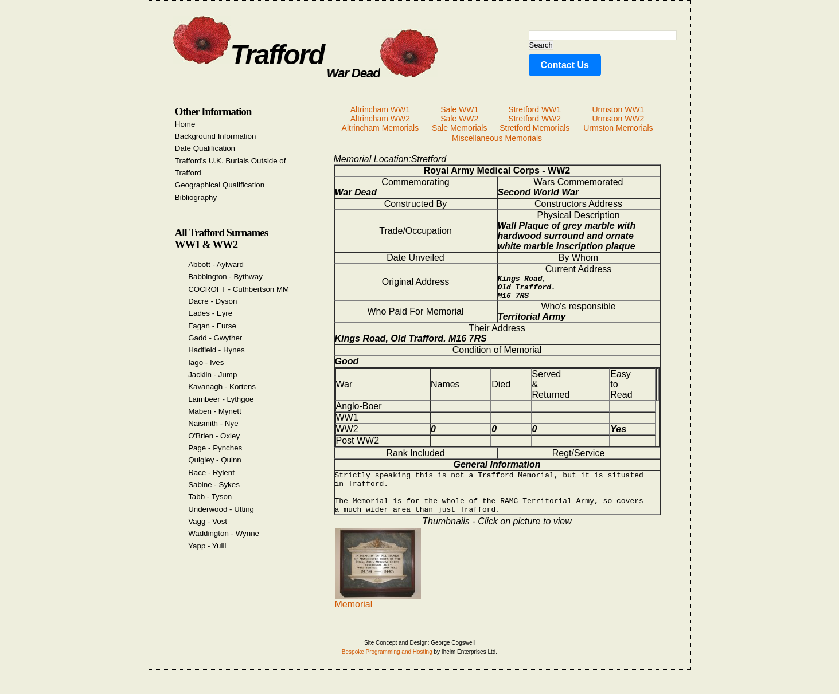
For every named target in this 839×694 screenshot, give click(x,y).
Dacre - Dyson (212, 301)
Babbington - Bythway (225, 276)
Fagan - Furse (212, 325)
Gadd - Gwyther (215, 338)
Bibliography (196, 197)
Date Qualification (205, 148)
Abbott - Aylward (216, 264)
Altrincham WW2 (380, 118)
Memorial (378, 614)
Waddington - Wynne (223, 533)
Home (185, 124)
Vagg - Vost (207, 521)
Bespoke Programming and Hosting (387, 665)
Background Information (215, 136)
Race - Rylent (211, 472)
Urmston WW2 (618, 118)
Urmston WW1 (618, 109)
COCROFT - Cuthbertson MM (238, 289)
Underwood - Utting (221, 509)
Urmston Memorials (618, 127)
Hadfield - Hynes (216, 350)
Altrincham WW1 (380, 109)
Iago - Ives (206, 362)
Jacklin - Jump (212, 374)
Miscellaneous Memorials (497, 138)
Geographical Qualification (219, 185)
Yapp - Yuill (207, 546)
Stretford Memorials (534, 127)
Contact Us (565, 65)
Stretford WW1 (534, 109)
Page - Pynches (215, 448)
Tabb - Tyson (210, 496)
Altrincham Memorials (380, 127)
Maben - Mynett (214, 411)
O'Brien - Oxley (214, 436)
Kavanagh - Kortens (222, 386)
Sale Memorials (459, 127)
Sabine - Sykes (214, 484)
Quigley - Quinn (214, 460)
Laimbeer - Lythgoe (220, 399)
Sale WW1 (459, 109)
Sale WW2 (459, 118)
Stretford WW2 (534, 118)
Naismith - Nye (213, 423)
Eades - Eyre (210, 313)
